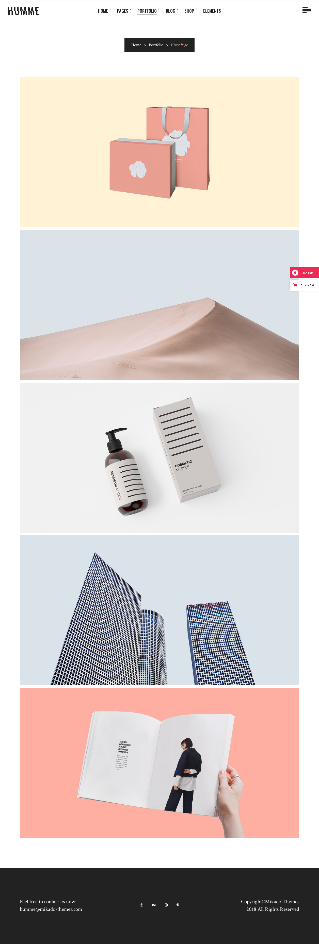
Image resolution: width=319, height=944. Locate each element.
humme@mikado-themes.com (51, 909)
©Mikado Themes (280, 901)
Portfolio (156, 45)
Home (136, 45)
